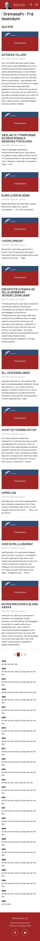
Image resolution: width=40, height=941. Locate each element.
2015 (4, 769)
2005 (4, 870)
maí (15, 664)
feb (6, 664)
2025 (4, 668)
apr (12, 664)
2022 (4, 697)
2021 (4, 707)
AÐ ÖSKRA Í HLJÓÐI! (14, 54)
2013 (4, 787)
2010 (4, 818)
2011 (3, 808)
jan (3, 664)
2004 (4, 880)
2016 (4, 759)
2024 (4, 679)
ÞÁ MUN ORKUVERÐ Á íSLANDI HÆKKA (20, 605)
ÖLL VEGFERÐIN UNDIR (16, 372)
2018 (4, 738)
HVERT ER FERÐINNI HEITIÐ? (19, 429)
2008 (4, 839)
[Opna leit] (30, 4)
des (3, 674)
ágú (25, 671)
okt (31, 671)
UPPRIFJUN (9, 492)
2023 (4, 689)
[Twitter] (25, 932)
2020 (4, 717)
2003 (4, 891)
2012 (4, 797)
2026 (4, 661)
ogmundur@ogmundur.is (20, 923)
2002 (4, 901)
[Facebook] (15, 932)
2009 (4, 828)
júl (22, 671)
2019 (4, 728)
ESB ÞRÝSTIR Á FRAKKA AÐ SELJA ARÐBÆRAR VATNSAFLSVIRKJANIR (18, 292)
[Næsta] (25, 654)
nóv (34, 671)
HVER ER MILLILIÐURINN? (17, 544)
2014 (4, 779)
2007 (4, 849)
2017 (4, 748)
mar (9, 664)
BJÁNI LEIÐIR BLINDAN (16, 195)
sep (28, 671)
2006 (4, 859)
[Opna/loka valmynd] (36, 4)
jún (19, 671)
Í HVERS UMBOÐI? (12, 240)
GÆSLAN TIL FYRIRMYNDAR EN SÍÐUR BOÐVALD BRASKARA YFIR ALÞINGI (19, 138)
